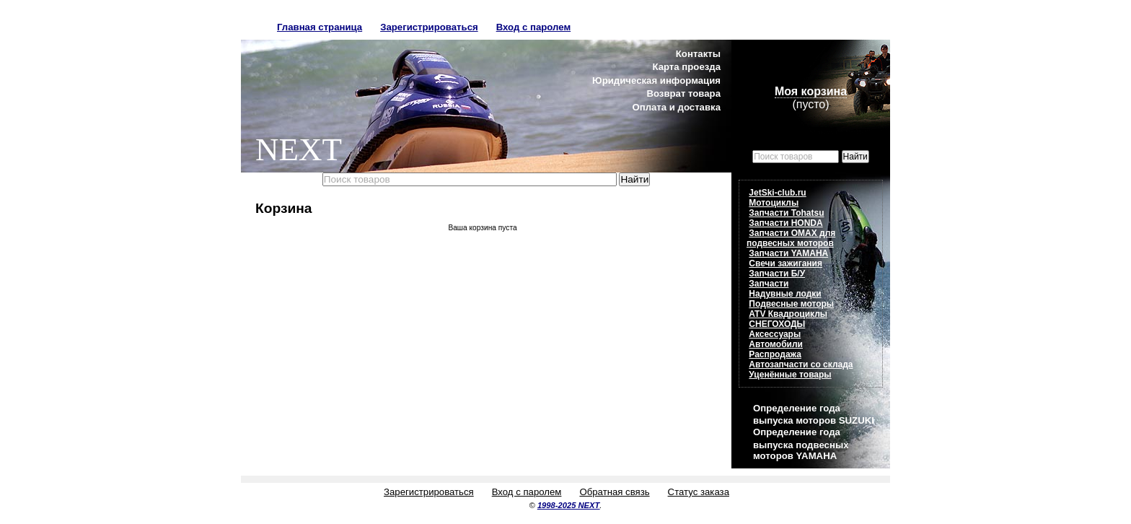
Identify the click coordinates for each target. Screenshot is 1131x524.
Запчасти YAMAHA (788, 253)
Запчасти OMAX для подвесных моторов (791, 238)
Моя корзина (811, 91)
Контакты (698, 53)
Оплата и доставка (676, 107)
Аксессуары (775, 334)
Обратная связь (614, 491)
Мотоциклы (773, 203)
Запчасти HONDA (785, 223)
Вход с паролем (533, 27)
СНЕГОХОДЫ (777, 324)
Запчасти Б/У (777, 273)
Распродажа (775, 354)
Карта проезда (686, 66)
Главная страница (319, 27)
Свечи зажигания (785, 263)
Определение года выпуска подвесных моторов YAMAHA (800, 443)
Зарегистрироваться (429, 27)
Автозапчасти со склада (801, 364)
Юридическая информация (656, 80)
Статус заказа (698, 491)
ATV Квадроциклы (788, 314)
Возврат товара (683, 93)
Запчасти (768, 284)
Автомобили (776, 344)
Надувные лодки (785, 294)
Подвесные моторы (791, 304)
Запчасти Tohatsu (786, 213)
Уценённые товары (790, 375)
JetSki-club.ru (777, 193)
